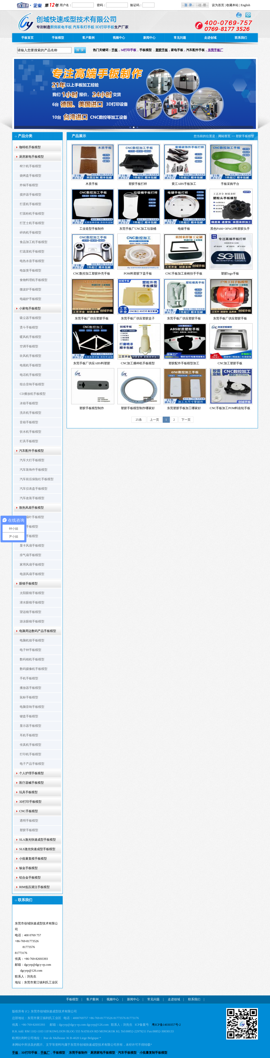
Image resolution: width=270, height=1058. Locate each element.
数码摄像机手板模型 (33, 669)
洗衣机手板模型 (30, 413)
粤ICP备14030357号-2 (166, 1024)
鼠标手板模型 (29, 697)
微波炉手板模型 (30, 289)
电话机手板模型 (30, 375)
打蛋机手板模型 (30, 204)
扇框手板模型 (29, 526)
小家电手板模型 (30, 308)
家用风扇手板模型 (32, 564)
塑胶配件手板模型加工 (184, 363)
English (245, 5)
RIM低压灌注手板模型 (34, 887)
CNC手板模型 (28, 811)
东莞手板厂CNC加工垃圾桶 (138, 228)
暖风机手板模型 (30, 337)
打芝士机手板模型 (32, 223)
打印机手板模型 (30, 754)
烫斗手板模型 (29, 327)
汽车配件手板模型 (31, 450)
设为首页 (218, 5)
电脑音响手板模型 (32, 707)
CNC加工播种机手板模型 (138, 363)
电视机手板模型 (30, 365)
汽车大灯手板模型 (32, 460)
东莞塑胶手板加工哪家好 (184, 408)
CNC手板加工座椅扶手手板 (184, 273)
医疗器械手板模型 (31, 782)
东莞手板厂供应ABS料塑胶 (91, 363)
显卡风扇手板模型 (32, 545)
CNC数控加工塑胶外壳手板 (91, 273)
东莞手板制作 (78, 1052)
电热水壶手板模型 (32, 261)
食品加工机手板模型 (33, 242)
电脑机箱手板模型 (32, 640)
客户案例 (88, 37)
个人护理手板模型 (31, 773)
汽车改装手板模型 (32, 498)
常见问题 (180, 37)
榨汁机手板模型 (30, 166)
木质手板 (92, 184)
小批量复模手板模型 (33, 858)
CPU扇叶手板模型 (32, 517)
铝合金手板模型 (30, 877)
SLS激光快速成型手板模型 (37, 849)
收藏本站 (232, 5)
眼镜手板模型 (28, 583)
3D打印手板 (29, 1052)
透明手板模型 (29, 820)
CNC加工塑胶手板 (230, 363)
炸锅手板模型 (29, 185)
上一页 (154, 419)
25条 (139, 419)
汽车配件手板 (195, 50)
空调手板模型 (29, 346)
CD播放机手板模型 (33, 394)
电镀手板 (184, 228)
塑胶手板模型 (29, 830)
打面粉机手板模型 (32, 213)
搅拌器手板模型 (30, 194)
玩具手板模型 (28, 792)
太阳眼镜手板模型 (32, 593)
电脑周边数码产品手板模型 (37, 631)
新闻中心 (149, 37)
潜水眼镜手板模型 (32, 602)
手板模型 (58, 37)
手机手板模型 (29, 678)
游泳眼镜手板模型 (32, 621)
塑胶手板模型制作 (91, 408)
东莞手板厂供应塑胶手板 (92, 318)
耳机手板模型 (29, 735)
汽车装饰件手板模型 (33, 469)
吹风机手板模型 (30, 356)
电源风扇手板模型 (32, 574)
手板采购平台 (230, 184)
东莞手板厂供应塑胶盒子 (138, 318)
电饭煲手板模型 (30, 270)
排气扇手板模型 (30, 555)
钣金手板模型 (28, 868)
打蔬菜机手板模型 (32, 251)
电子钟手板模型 (30, 650)
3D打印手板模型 (30, 801)
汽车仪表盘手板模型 (33, 488)
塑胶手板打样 (138, 184)
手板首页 (27, 37)
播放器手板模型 (30, 688)
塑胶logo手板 (230, 273)
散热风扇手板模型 (31, 507)
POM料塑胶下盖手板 (138, 273)
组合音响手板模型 (32, 384)
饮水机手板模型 (30, 432)
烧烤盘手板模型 (30, 175)
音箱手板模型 (29, 422)
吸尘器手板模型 (30, 318)
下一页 (186, 419)
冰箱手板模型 (29, 403)
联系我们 (241, 37)
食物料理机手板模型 (33, 280)
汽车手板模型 (127, 1052)
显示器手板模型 (30, 726)
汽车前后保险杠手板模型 (37, 479)
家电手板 (177, 50)
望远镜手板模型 (30, 612)
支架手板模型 (29, 536)
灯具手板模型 (29, 441)
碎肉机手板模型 (30, 232)
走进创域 (210, 37)
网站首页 (224, 136)
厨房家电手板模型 (31, 156)
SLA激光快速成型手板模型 (37, 839)
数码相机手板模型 (32, 659)
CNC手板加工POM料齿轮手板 (230, 408)
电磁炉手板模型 (30, 299)
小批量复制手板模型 (153, 1052)
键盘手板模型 (29, 716)
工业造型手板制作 (91, 228)
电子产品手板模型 (32, 763)
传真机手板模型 (30, 745)
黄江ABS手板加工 (184, 184)
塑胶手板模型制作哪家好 (138, 408)
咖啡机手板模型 (30, 147)
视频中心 (119, 37)
